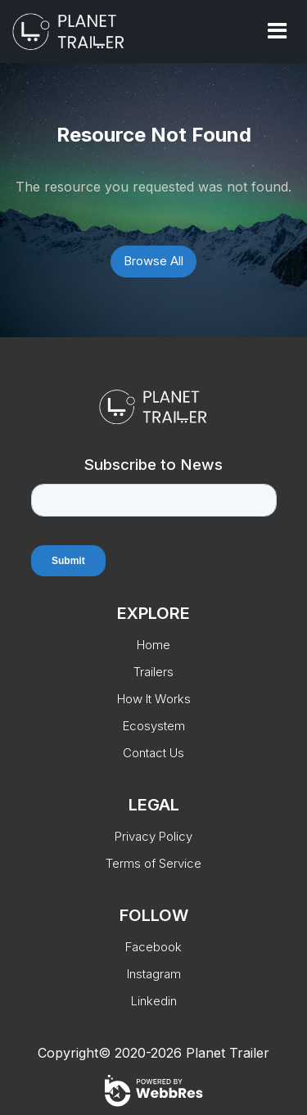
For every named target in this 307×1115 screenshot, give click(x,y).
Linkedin (154, 1001)
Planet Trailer (227, 1053)
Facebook (153, 947)
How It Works (154, 698)
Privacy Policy (153, 836)
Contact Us (153, 753)
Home (153, 644)
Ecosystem (154, 726)
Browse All (153, 261)
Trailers (153, 671)
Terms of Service (153, 863)
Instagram (154, 974)
